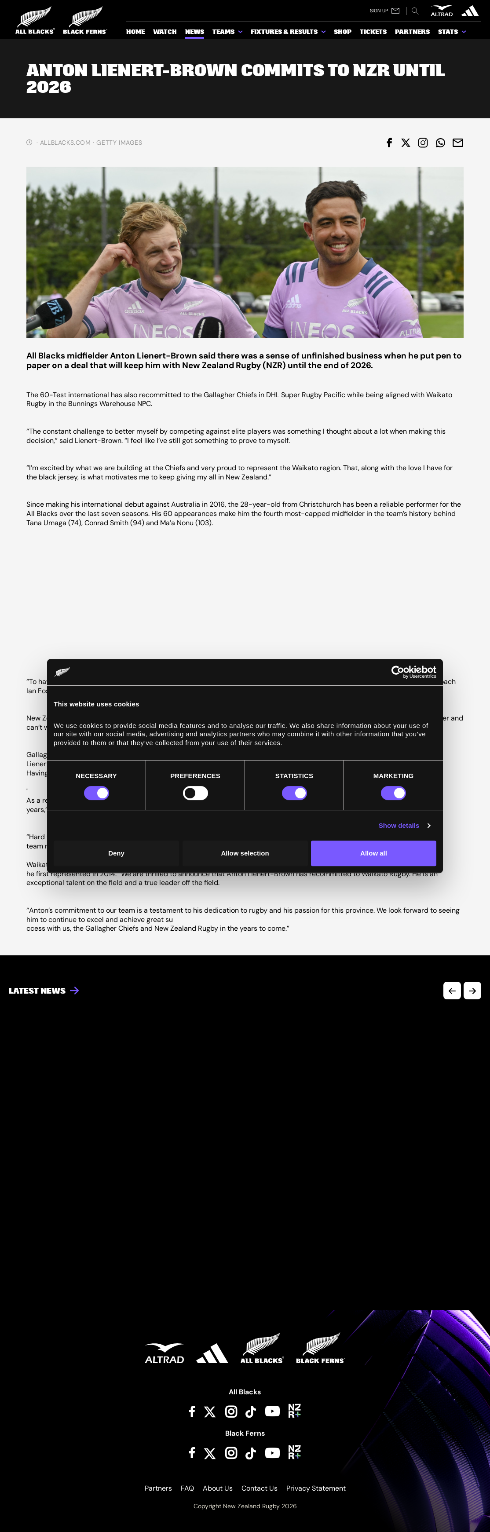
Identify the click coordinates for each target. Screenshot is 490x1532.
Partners (158, 1488)
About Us (218, 1488)
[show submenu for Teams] (241, 33)
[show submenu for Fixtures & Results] (324, 33)
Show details (399, 825)
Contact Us (259, 1488)
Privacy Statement (316, 1488)
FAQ (187, 1488)
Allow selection (245, 853)
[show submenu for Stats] (464, 33)
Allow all (373, 853)
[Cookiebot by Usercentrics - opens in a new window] (397, 672)
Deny (116, 853)
